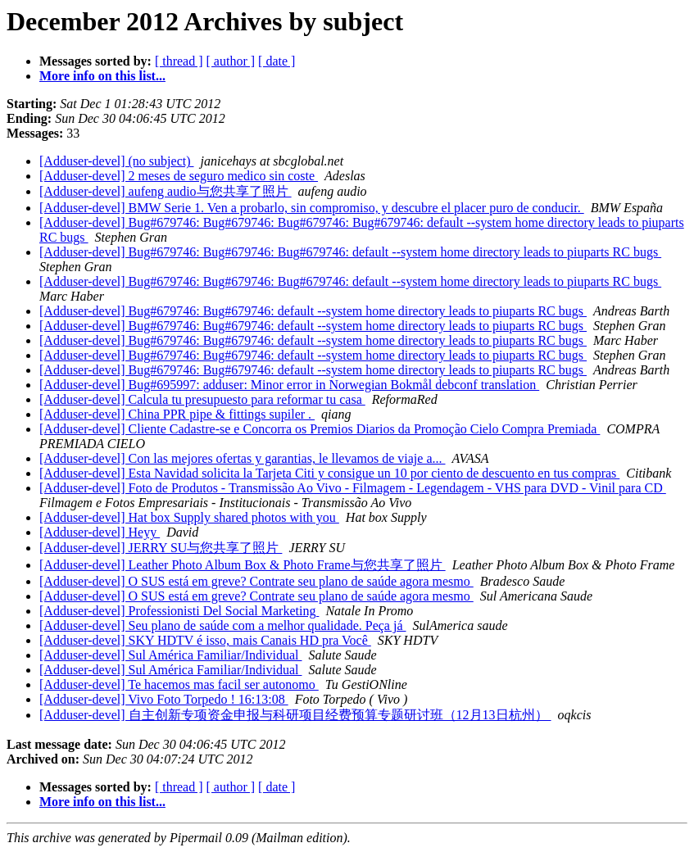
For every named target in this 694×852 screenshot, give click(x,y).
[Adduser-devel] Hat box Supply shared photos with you (189, 517)
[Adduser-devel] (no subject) (116, 161)
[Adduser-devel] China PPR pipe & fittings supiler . (177, 414)
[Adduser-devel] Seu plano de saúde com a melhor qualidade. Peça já (222, 625)
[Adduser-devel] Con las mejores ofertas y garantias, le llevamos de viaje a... (242, 458)
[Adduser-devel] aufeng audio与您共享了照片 (165, 191)
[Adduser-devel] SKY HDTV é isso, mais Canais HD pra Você (205, 640)
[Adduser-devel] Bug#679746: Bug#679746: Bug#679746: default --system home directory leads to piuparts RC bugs (350, 252)
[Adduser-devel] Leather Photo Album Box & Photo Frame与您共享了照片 (242, 565)
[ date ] (276, 61)
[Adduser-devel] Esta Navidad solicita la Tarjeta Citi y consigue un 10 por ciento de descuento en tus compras (329, 473)
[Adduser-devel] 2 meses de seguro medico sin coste (178, 176)
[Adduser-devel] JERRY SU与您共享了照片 (160, 548)
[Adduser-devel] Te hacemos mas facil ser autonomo (179, 684)
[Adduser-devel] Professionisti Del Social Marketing (179, 611)
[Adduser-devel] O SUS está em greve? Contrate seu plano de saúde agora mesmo (256, 581)
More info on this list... (102, 76)
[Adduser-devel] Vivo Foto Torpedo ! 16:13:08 (163, 699)
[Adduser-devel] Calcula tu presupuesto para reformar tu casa (202, 399)
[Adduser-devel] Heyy (99, 532)
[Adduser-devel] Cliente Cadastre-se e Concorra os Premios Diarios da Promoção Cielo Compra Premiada (319, 429)
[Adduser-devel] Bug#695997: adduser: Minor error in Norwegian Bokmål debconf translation (289, 385)
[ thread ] (179, 61)
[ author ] (231, 61)
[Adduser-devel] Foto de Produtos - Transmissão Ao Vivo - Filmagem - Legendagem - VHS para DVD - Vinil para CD (352, 488)
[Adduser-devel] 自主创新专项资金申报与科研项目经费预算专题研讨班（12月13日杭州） (295, 715)
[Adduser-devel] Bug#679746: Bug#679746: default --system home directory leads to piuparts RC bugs (313, 311)
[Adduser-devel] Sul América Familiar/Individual (170, 655)
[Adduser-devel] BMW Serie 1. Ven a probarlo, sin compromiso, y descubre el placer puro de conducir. (311, 208)
